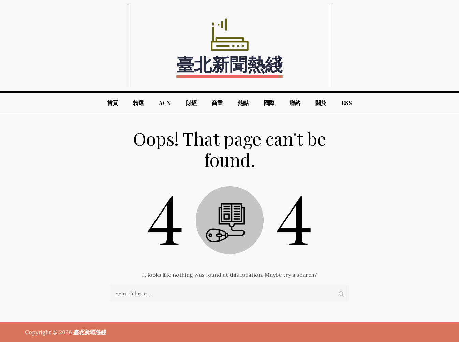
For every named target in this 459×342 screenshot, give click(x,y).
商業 (217, 102)
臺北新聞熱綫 (229, 63)
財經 (191, 102)
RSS (346, 102)
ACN (165, 102)
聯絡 (295, 102)
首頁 (112, 102)
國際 (269, 102)
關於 (320, 102)
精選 (138, 102)
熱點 (243, 102)
